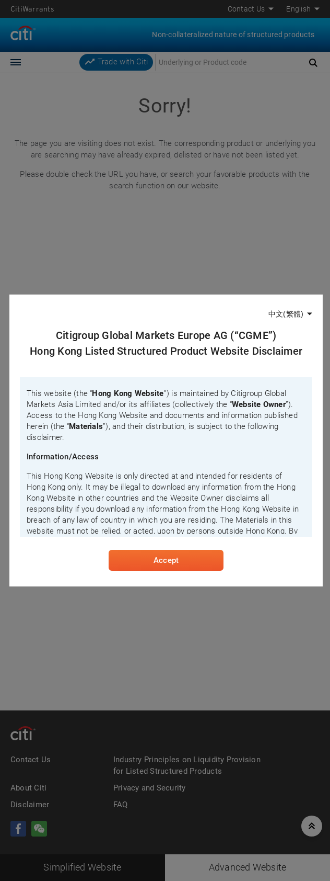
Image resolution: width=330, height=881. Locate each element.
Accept (166, 560)
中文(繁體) (285, 314)
